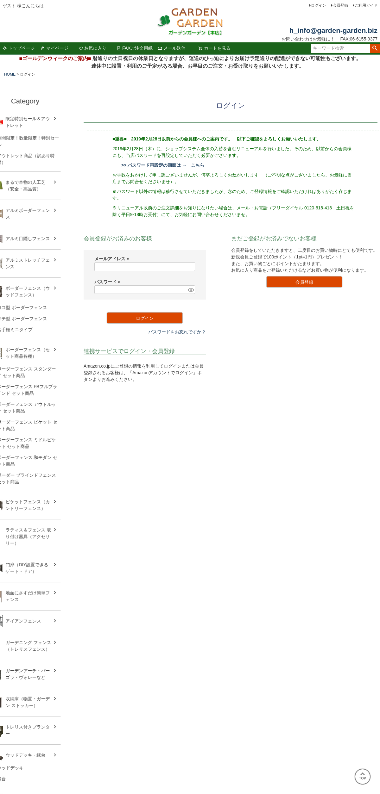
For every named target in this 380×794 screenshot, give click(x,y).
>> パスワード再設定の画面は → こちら (162, 165)
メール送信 (172, 48)
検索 (375, 48)
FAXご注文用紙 (135, 48)
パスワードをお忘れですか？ (177, 331)
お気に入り (92, 48)
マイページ (54, 48)
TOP (362, 776)
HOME (10, 74)
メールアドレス (112, 258)
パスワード (108, 281)
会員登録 (340, 5)
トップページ (19, 48)
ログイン (318, 5)
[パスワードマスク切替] (190, 290)
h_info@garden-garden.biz (333, 30)
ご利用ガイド (366, 5)
